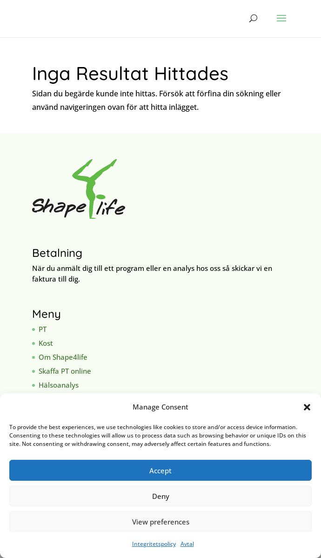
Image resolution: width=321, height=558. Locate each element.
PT (43, 329)
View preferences (160, 521)
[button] (307, 407)
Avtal (187, 544)
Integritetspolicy (154, 544)
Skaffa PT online (65, 371)
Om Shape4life (63, 357)
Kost (46, 343)
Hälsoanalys (59, 385)
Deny (160, 496)
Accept (160, 470)
